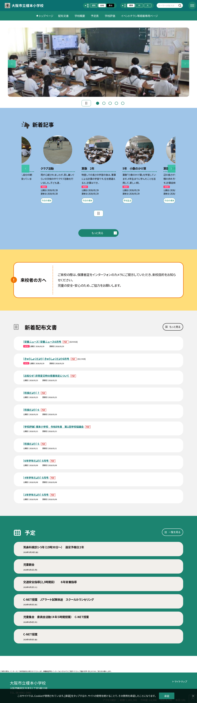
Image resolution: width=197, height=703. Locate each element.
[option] (98, 62)
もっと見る (97, 233)
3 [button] (110, 103)
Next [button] (185, 64)
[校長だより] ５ (31, 444)
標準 (131, 5)
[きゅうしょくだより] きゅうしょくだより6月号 (46, 359)
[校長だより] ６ (31, 410)
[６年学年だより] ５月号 (36, 460)
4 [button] (116, 103)
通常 (94, 5)
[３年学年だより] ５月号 (36, 494)
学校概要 (79, 16)
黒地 (110, 5)
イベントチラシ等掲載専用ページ (139, 16)
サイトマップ (180, 681)
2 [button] (103, 103)
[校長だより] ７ (31, 393)
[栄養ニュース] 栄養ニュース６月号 (42, 341)
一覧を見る (174, 532)
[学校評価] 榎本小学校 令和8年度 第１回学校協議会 (53, 426)
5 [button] (122, 103)
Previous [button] (12, 64)
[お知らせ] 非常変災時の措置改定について (46, 376)
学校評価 (110, 16)
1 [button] (97, 103)
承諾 (166, 696)
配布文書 (63, 16)
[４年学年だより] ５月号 (36, 477)
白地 (102, 5)
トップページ (46, 16)
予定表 (95, 16)
